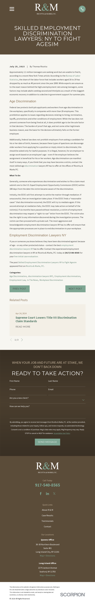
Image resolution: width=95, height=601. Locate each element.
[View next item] (21, 339)
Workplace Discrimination (51, 280)
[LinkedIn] (47, 493)
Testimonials (47, 521)
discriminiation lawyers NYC (40, 276)
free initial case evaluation (26, 256)
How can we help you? (20, 406)
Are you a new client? (19, 398)
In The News (32, 280)
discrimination (32, 165)
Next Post (75, 288)
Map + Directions (47, 555)
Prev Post (19, 288)
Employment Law (18, 280)
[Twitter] (54, 493)
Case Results (47, 515)
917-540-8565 (47, 485)
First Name (15, 381)
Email (50, 389)
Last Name (53, 381)
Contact (47, 526)
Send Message (47, 442)
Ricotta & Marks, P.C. (35, 266)
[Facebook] (40, 493)
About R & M (47, 510)
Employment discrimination (67, 276)
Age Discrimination (18, 276)
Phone (12, 389)
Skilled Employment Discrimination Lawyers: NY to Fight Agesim (47, 262)
